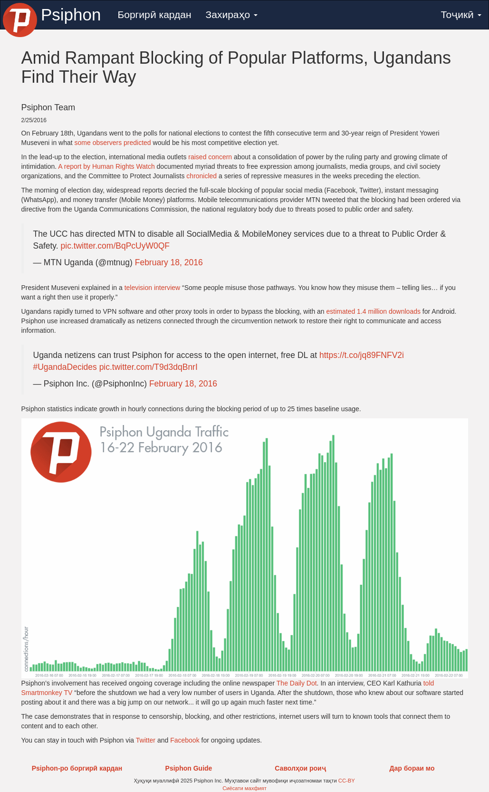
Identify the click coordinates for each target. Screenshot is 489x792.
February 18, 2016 (169, 262)
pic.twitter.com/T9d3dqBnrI (148, 367)
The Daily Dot (297, 683)
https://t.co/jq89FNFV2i (361, 355)
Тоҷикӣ (461, 14)
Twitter (145, 740)
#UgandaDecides (65, 367)
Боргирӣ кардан (154, 14)
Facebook (184, 740)
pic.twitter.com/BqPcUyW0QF (115, 246)
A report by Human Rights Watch (106, 166)
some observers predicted (113, 142)
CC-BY (346, 780)
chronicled (201, 176)
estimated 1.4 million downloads (373, 311)
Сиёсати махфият (244, 788)
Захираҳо (232, 14)
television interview (153, 287)
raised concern (210, 157)
